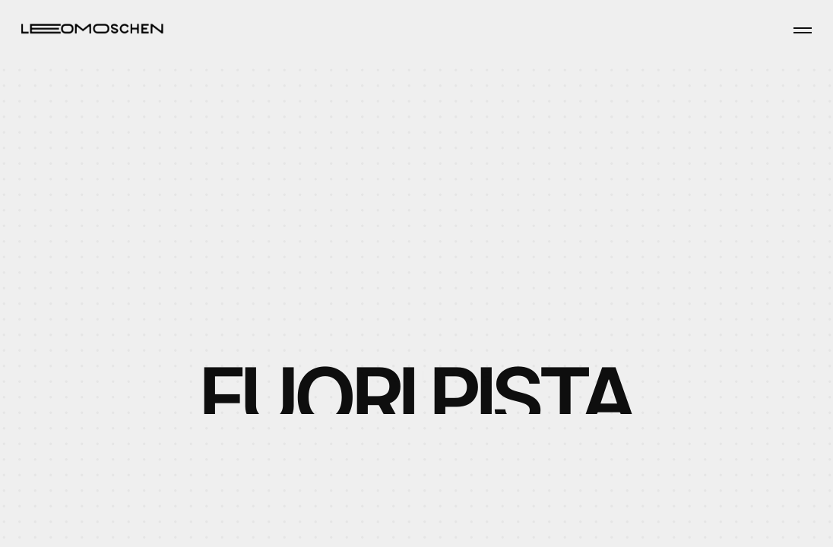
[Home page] (92, 28)
